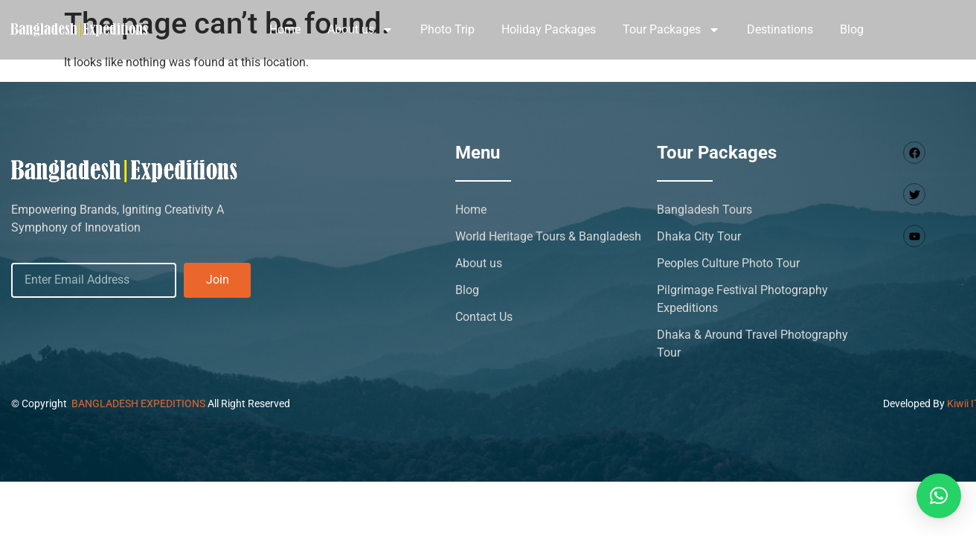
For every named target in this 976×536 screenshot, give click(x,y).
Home (285, 29)
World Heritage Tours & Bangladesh (548, 236)
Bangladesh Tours (704, 209)
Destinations (780, 29)
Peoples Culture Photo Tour (728, 263)
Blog (852, 29)
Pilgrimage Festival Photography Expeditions (742, 299)
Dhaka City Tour (699, 236)
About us (360, 29)
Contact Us (484, 317)
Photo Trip (447, 29)
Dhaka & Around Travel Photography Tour (752, 344)
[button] (938, 495)
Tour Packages (671, 29)
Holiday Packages (548, 29)
